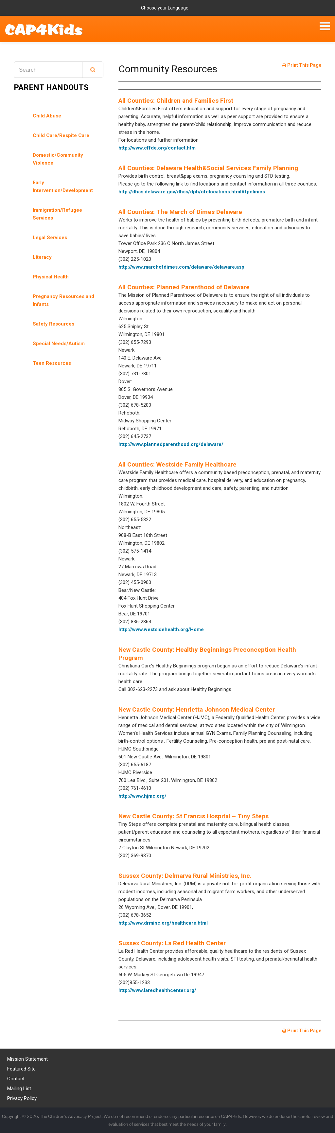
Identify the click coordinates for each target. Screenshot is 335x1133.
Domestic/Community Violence (58, 159)
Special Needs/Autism (59, 343)
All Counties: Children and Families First (175, 100)
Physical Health (51, 277)
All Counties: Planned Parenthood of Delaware (184, 287)
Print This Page (301, 65)
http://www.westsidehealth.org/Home (161, 629)
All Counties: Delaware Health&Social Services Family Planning (208, 168)
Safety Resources (53, 324)
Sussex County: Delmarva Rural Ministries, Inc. (185, 875)
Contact (16, 1079)
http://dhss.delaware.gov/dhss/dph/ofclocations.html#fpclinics (191, 192)
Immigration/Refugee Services (57, 214)
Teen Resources (52, 363)
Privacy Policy (22, 1098)
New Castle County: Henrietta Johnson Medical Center (196, 709)
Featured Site (21, 1069)
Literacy (42, 257)
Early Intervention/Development (63, 186)
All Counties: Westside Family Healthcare (177, 464)
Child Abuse (47, 116)
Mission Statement (27, 1059)
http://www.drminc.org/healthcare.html (163, 923)
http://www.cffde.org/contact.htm (157, 148)
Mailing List (19, 1088)
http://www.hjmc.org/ (142, 796)
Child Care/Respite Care (61, 135)
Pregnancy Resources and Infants (63, 300)
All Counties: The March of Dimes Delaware (180, 212)
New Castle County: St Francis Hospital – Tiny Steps (193, 816)
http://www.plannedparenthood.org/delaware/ (170, 444)
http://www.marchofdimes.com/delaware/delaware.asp (181, 267)
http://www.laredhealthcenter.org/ (157, 990)
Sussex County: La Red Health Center (172, 943)
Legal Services (50, 237)
